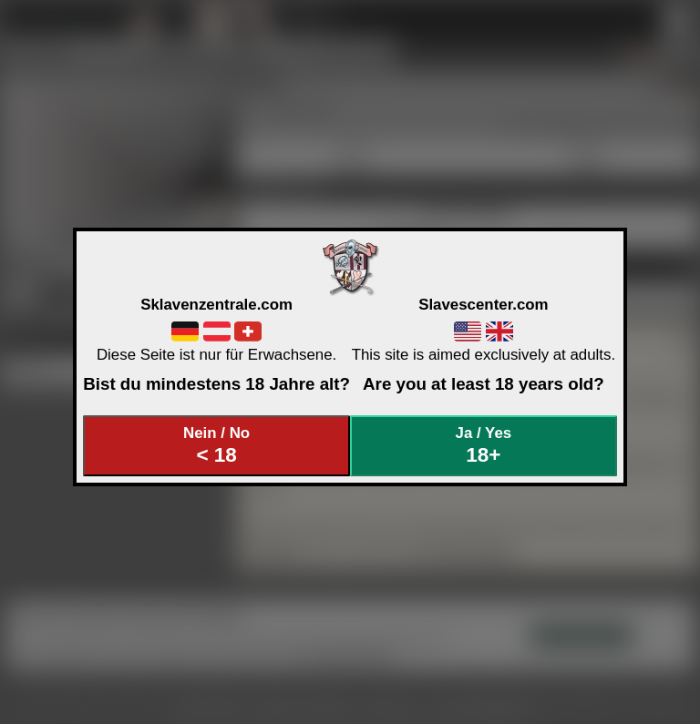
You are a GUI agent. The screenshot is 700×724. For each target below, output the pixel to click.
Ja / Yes (484, 445)
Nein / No (217, 445)
